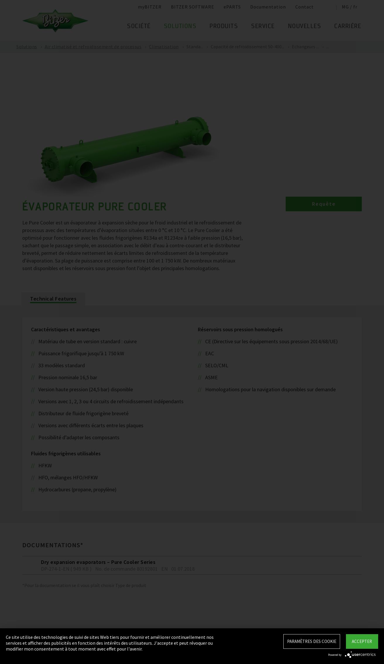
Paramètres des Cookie (311, 641)
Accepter (362, 641)
